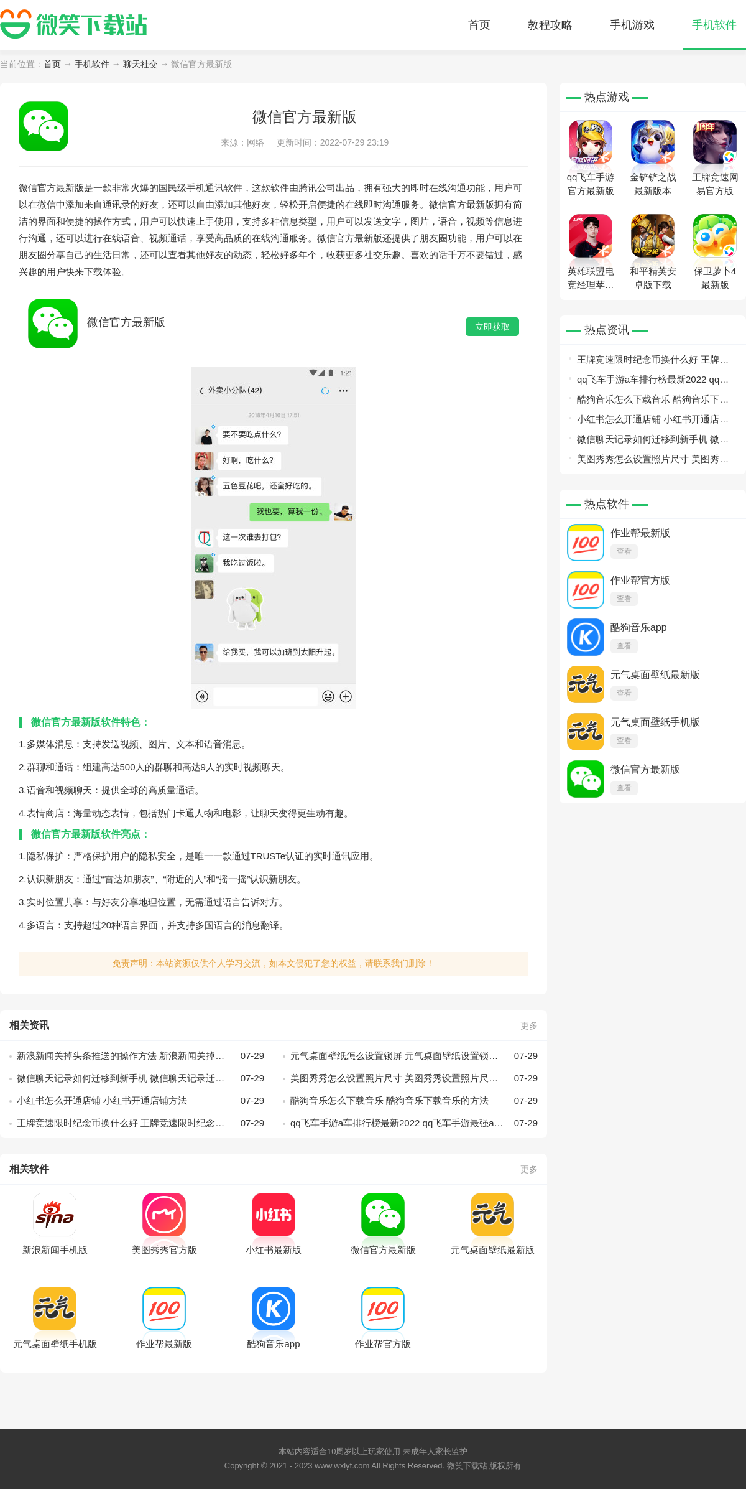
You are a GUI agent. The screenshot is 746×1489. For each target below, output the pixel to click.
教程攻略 (550, 25)
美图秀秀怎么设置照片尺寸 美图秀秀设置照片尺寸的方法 (414, 1078)
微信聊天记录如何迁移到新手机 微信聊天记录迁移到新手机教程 (140, 1078)
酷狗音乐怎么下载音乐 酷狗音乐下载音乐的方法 (414, 1101)
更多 (529, 1025)
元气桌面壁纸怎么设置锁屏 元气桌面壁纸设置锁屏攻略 (414, 1056)
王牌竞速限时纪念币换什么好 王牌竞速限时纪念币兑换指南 (140, 1123)
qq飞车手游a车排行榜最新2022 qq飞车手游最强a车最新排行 (414, 1123)
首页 (479, 25)
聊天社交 (140, 64)
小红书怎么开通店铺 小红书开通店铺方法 (140, 1101)
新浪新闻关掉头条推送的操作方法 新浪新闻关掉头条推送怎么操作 (140, 1056)
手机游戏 (632, 25)
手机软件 (714, 25)
